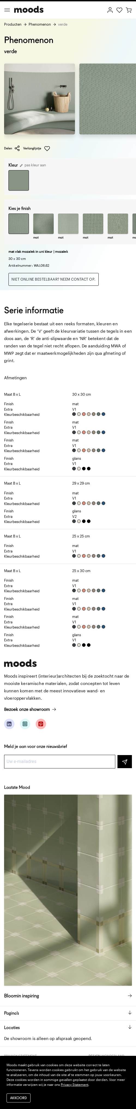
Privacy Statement (74, 1084)
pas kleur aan (33, 165)
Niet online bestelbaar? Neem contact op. (53, 279)
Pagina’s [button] (68, 1013)
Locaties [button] (68, 1027)
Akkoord (18, 1098)
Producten (13, 24)
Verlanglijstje (36, 149)
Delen (12, 148)
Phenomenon (40, 24)
